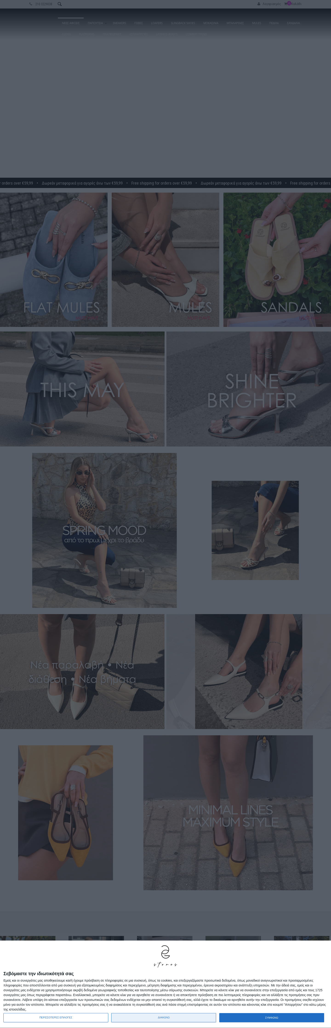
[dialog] (165, 984)
